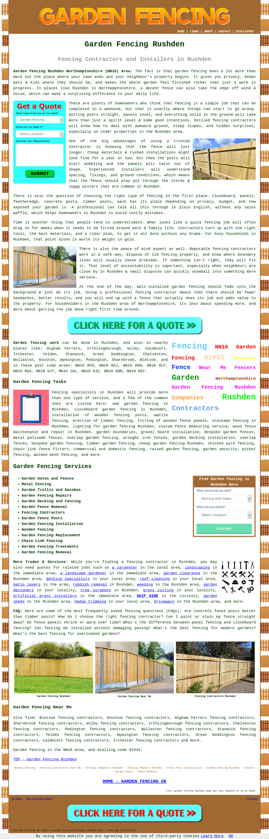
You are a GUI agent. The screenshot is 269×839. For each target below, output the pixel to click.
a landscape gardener (83, 573)
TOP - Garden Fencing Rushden (45, 759)
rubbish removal (90, 585)
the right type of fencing (133, 196)
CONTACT (224, 31)
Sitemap (16, 798)
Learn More (212, 836)
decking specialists (68, 579)
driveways (164, 602)
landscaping (197, 567)
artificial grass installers (45, 596)
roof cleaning (155, 579)
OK (231, 836)
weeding (145, 585)
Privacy (252, 798)
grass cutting (158, 590)
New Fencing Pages (39, 798)
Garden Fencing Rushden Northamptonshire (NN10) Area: (73, 71)
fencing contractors (234, 120)
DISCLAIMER (245, 31)
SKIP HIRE (147, 596)
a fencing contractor (144, 562)
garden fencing (188, 287)
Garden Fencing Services (52, 466)
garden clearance (182, 573)
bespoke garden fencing (57, 443)
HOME (181, 31)
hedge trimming (90, 602)
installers (132, 169)
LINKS (194, 31)
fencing (212, 222)
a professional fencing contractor (138, 292)
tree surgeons (95, 590)
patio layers (27, 585)
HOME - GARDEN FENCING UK (134, 781)
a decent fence (156, 88)
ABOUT (208, 31)
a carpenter (124, 567)
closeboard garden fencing (105, 409)
